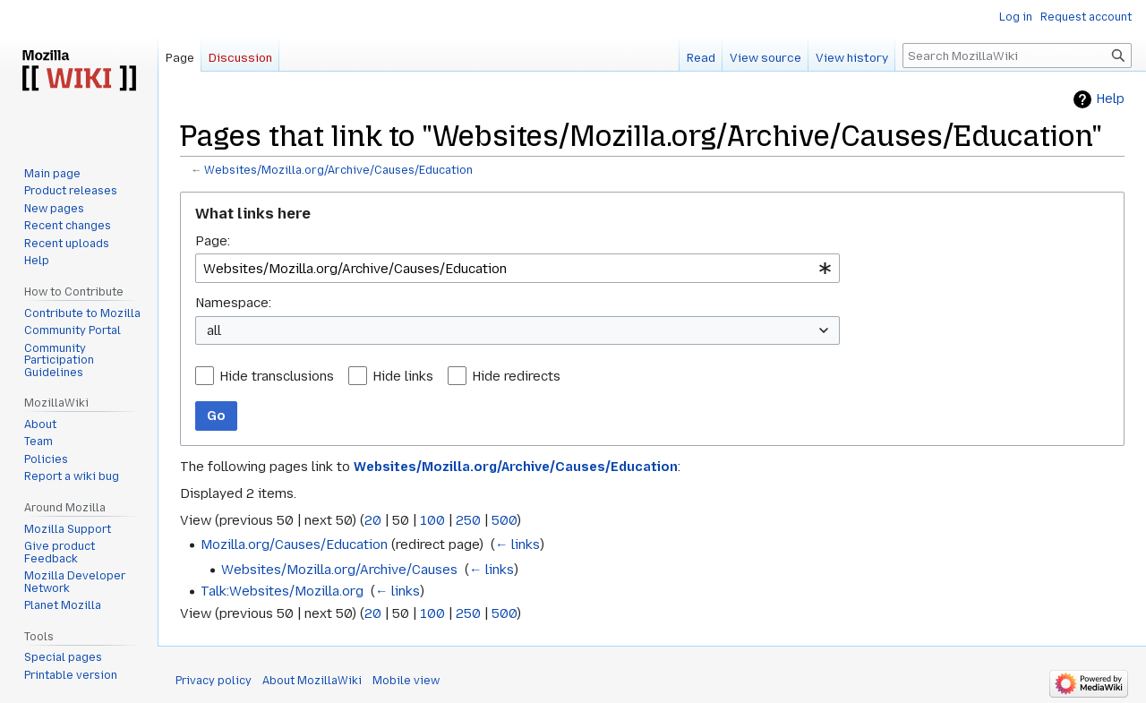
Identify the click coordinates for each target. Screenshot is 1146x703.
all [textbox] (214, 330)
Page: (212, 241)
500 (504, 520)
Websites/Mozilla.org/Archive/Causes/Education (338, 170)
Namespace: (233, 303)
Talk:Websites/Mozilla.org (282, 591)
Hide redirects (516, 376)
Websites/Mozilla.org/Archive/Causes (339, 570)
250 (468, 520)
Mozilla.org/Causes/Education (294, 544)
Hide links (402, 376)
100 (432, 520)
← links (517, 544)
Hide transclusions (276, 376)
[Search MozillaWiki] (1017, 55)
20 (372, 520)
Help (1110, 99)
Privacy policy (213, 680)
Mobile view (406, 680)
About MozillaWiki (312, 680)
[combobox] (517, 268)
